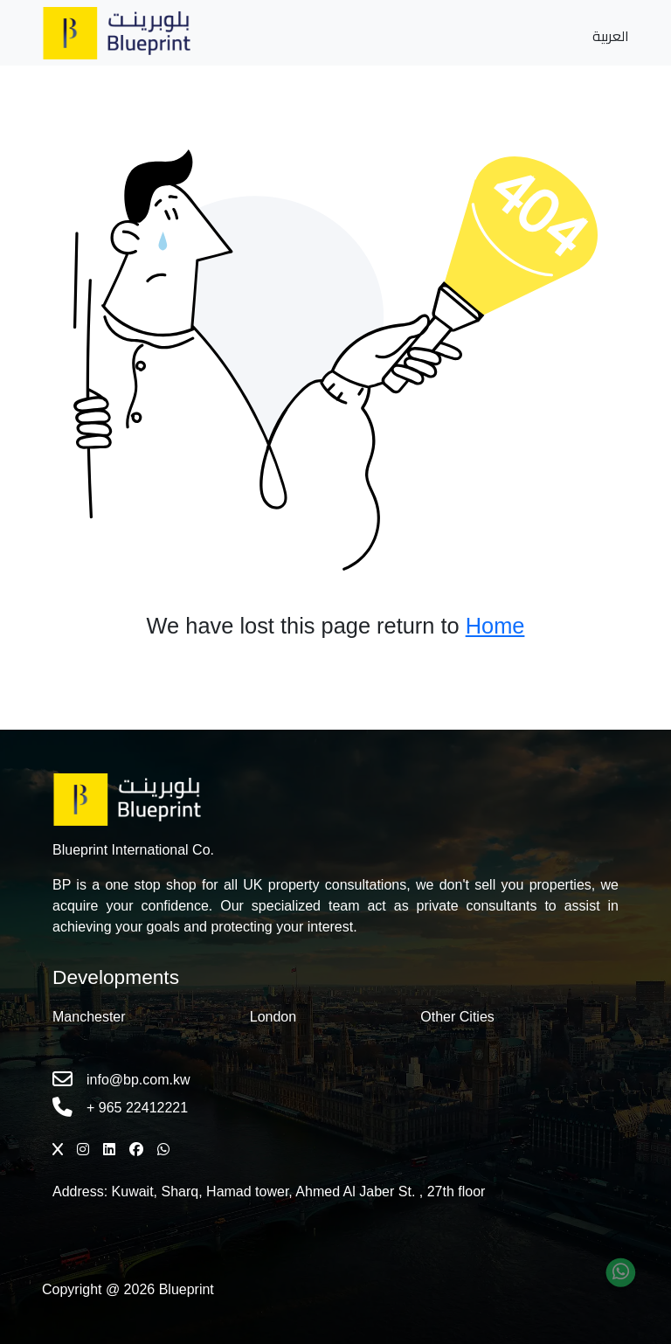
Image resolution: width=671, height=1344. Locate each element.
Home (495, 625)
